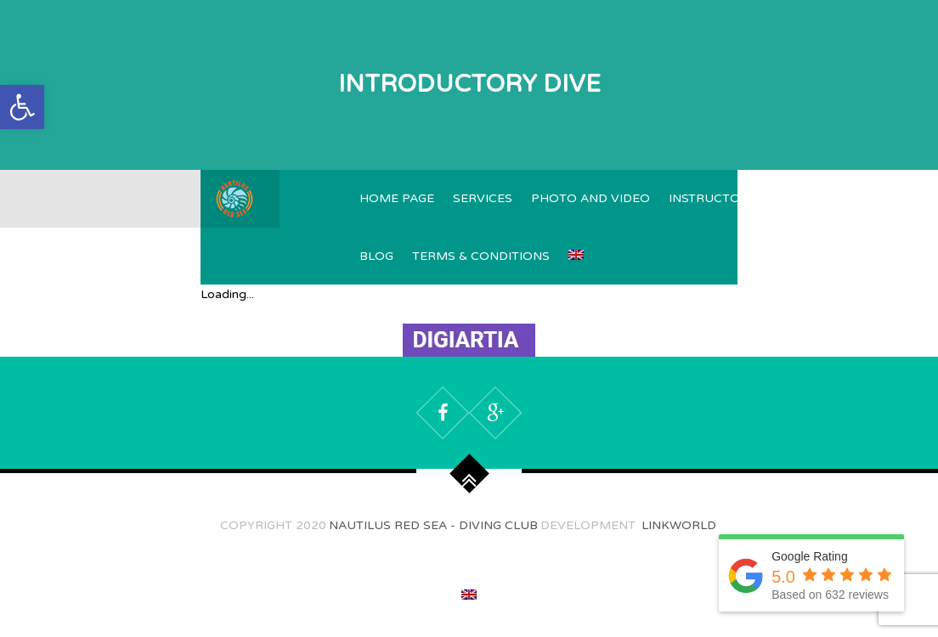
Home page (396, 198)
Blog (376, 256)
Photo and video (590, 198)
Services (482, 198)
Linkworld (677, 525)
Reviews (802, 198)
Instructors (712, 198)
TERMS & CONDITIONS (481, 256)
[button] (22, 107)
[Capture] (469, 346)
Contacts (882, 198)
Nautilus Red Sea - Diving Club (433, 525)
